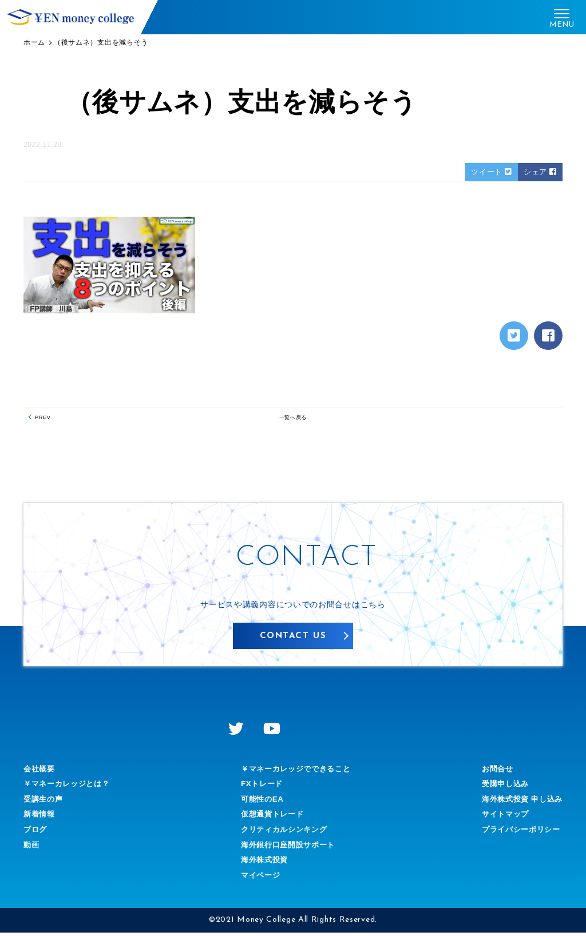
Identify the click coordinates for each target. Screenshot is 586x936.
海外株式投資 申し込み (519, 802)
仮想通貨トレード (270, 817)
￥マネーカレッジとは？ (69, 787)
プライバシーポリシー (518, 833)
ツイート (488, 172)
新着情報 (40, 817)
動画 (31, 848)
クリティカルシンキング (283, 833)
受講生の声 (44, 802)
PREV (46, 420)
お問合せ (492, 771)
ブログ (36, 833)
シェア (539, 172)
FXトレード (259, 787)
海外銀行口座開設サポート (287, 848)
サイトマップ (501, 817)
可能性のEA (260, 802)
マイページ (258, 878)
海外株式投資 (262, 863)
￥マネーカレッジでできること (296, 771)
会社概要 (40, 771)
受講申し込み (501, 787)
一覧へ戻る (293, 420)
